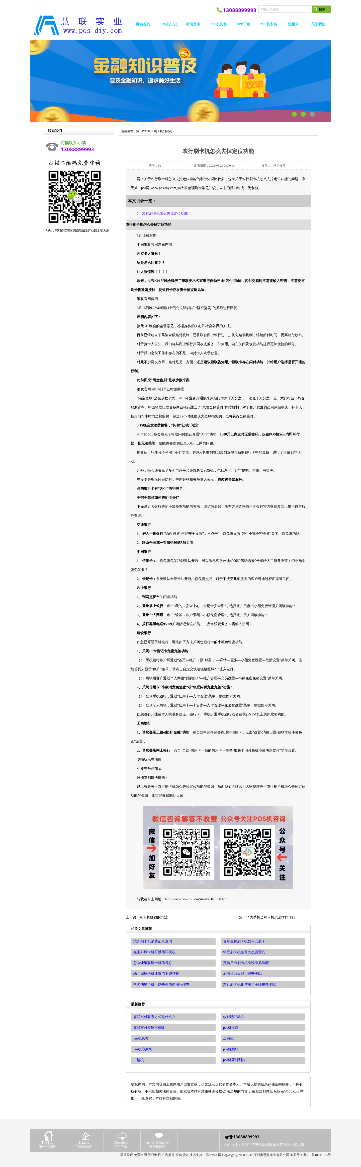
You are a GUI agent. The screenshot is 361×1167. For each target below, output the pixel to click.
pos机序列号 (142, 1049)
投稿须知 (182, 1155)
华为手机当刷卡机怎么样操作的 (270, 917)
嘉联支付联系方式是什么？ (154, 1017)
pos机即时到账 (234, 1060)
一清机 (138, 1060)
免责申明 (140, 1155)
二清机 (228, 1038)
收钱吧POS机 (233, 1017)
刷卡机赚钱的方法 (154, 917)
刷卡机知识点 (163, 131)
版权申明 (154, 1155)
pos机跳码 (230, 1049)
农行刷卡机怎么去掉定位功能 (165, 213)
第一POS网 (143, 131)
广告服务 (168, 1155)
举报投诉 (126, 1155)
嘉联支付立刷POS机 (148, 1028)
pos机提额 (230, 1028)
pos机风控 (141, 1038)
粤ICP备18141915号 (317, 1155)
